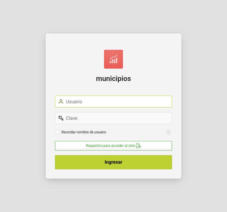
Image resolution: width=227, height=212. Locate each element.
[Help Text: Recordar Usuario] (168, 132)
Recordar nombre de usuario (83, 132)
